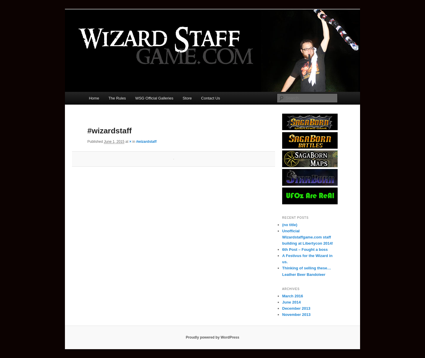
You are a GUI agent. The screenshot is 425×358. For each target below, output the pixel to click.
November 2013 (296, 314)
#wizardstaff (146, 142)
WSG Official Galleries (154, 98)
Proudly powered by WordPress (212, 337)
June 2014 (291, 302)
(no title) (289, 225)
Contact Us (210, 98)
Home (94, 98)
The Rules (117, 98)
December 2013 (296, 308)
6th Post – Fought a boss (305, 249)
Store (187, 98)
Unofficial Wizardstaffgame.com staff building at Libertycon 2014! (307, 237)
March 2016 (292, 296)
